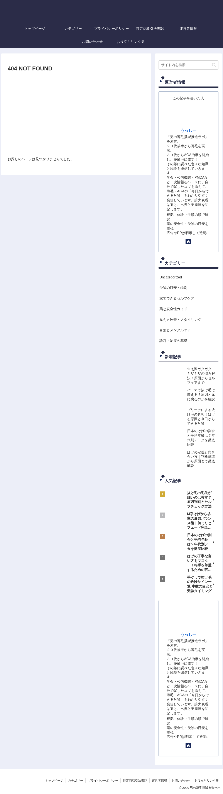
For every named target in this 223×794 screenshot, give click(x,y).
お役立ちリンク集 (206, 780)
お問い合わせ (181, 780)
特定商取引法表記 (135, 780)
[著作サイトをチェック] (188, 241)
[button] (214, 64)
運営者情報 (159, 780)
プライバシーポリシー (103, 780)
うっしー (188, 130)
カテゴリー (75, 780)
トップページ (54, 780)
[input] (188, 65)
